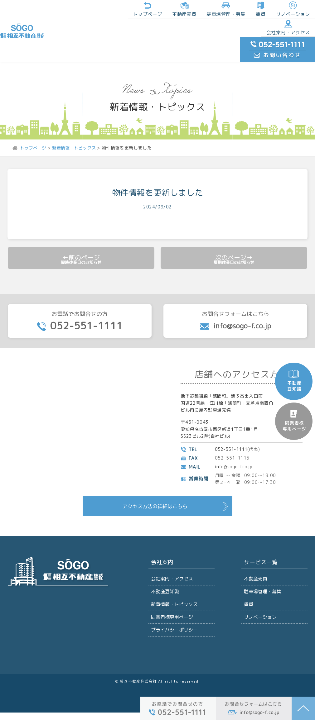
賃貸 (215, 10)
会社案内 (161, 559)
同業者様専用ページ (171, 621)
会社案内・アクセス (241, 32)
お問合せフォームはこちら (235, 314)
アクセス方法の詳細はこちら (155, 502)
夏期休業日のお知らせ (234, 250)
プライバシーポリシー (173, 636)
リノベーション (246, 10)
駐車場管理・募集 (262, 590)
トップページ (110, 10)
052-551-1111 (232, 445)
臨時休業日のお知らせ (81, 250)
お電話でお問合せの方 (79, 314)
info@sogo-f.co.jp (235, 463)
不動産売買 (144, 10)
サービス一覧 (259, 559)
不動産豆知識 (164, 590)
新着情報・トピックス (173, 605)
